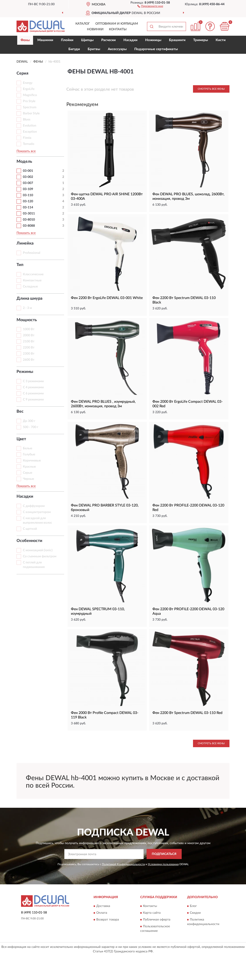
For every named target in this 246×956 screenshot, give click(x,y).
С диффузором (34, 506)
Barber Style (31, 113)
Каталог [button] (82, 23)
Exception (30, 131)
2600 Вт (28, 359)
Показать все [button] (26, 151)
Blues (26, 119)
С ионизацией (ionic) (38, 550)
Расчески (108, 40)
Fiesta (27, 137)
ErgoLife (28, 89)
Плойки (67, 40)
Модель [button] (24, 162)
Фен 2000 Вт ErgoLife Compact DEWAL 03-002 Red (187, 404)
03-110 (28, 195)
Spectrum (29, 107)
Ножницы (153, 40)
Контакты (118, 29)
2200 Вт (28, 347)
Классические (33, 274)
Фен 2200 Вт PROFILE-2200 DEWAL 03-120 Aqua (188, 611)
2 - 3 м (27, 308)
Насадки (130, 40)
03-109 (28, 189)
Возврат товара (107, 919)
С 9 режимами (33, 399)
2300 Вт (28, 353)
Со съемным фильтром (39, 556)
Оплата (101, 912)
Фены (25, 40)
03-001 (28, 170)
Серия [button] (22, 73)
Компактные (32, 280)
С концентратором (37, 512)
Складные (30, 286)
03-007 (28, 183)
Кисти (221, 40)
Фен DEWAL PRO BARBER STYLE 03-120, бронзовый (105, 508)
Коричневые (32, 460)
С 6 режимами (33, 393)
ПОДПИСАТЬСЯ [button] (164, 854)
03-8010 (29, 219)
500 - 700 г (30, 427)
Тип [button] (20, 265)
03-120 (28, 201)
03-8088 (29, 225)
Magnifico (30, 95)
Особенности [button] (29, 541)
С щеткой (30, 528)
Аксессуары (117, 49)
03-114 (28, 207)
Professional (31, 252)
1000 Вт (28, 329)
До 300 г (29, 421)
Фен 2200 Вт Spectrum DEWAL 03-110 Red (187, 713)
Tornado (28, 144)
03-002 (28, 177)
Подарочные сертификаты (156, 49)
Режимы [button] (25, 372)
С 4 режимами (33, 387)
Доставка (103, 906)
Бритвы (94, 49)
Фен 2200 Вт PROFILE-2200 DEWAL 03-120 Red (188, 508)
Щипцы (87, 40)
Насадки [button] (25, 496)
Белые (27, 448)
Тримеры (200, 40)
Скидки (195, 912)
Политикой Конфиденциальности (123, 864)
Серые (27, 472)
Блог (193, 906)
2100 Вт (28, 341)
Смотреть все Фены (211, 89)
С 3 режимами (33, 381)
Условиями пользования (163, 864)
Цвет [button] (21, 439)
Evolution (29, 125)
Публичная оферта (156, 919)
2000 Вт (28, 335)
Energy (27, 83)
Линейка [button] (25, 243)
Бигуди (74, 49)
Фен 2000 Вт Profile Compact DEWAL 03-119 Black (104, 715)
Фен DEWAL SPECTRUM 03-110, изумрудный (98, 611)
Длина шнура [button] (29, 299)
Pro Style (29, 101)
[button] (150, 6)
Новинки (95, 29)
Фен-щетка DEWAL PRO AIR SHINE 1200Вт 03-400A (107, 196)
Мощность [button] (27, 320)
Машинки (45, 40)
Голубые (29, 454)
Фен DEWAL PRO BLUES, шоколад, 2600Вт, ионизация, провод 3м (188, 196)
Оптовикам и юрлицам (116, 23)
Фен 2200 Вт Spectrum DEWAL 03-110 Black (184, 300)
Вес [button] (20, 412)
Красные (29, 466)
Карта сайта (152, 912)
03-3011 (29, 213)
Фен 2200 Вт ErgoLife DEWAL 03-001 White (107, 298)
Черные (28, 478)
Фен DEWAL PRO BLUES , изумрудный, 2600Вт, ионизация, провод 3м (103, 404)
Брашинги (177, 40)
